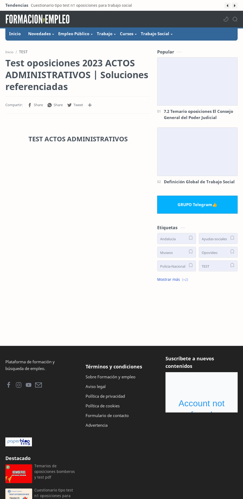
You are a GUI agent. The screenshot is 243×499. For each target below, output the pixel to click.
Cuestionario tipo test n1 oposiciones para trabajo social (81, 5)
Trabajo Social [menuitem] (155, 33)
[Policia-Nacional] (176, 265)
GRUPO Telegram (195, 204)
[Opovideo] (218, 252)
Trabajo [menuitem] (104, 33)
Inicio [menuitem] (15, 33)
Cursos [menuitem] (126, 33)
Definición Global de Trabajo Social (199, 181)
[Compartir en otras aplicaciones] (90, 105)
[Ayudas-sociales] (218, 238)
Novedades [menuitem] (39, 33)
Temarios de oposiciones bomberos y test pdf (54, 471)
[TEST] (218, 265)
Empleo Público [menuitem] (73, 33)
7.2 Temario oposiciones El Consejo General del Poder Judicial (198, 114)
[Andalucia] (176, 238)
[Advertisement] (77, 278)
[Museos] (176, 252)
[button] (227, 6)
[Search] (235, 19)
